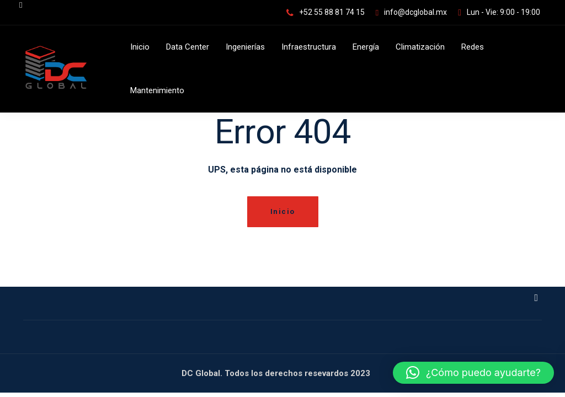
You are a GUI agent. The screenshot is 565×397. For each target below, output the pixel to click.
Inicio (140, 47)
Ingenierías (245, 47)
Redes (472, 47)
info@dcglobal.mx (415, 12)
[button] (473, 373)
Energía (366, 47)
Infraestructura (308, 47)
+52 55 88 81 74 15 (332, 12)
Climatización (420, 47)
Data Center (187, 47)
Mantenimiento (157, 90)
